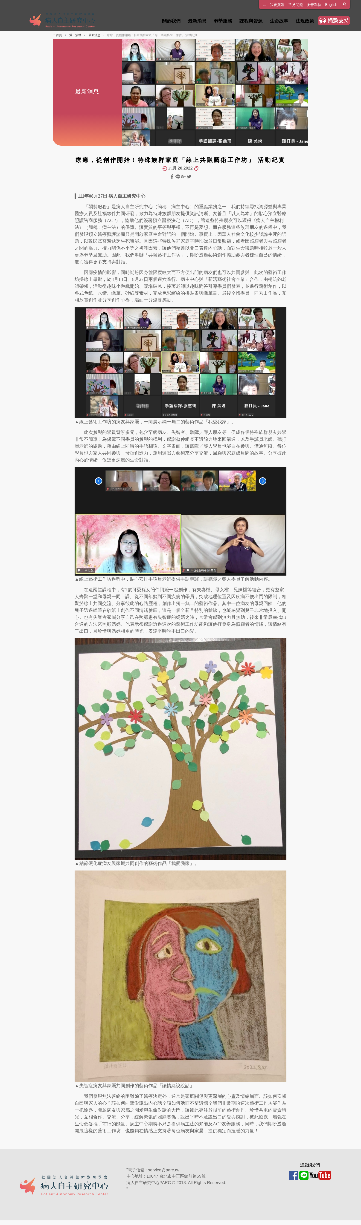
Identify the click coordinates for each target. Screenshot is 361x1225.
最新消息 (197, 20)
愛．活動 (75, 35)
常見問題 (295, 5)
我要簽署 (277, 5)
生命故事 (279, 20)
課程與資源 (250, 20)
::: (264, 3)
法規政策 (305, 20)
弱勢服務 (223, 20)
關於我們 (171, 20)
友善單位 (314, 5)
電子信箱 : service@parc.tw (153, 1169)
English (331, 5)
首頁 (59, 35)
